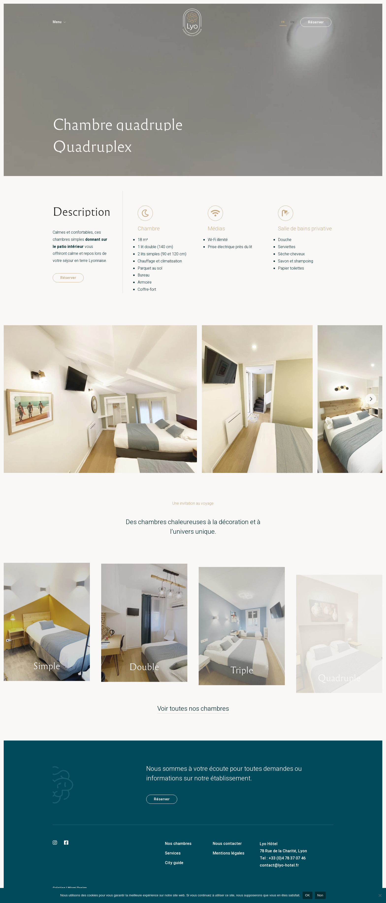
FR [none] (283, 22)
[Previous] (15, 399)
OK (307, 895)
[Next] (370, 399)
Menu (57, 22)
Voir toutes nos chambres (193, 708)
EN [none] (292, 22)
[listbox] (287, 22)
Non (320, 895)
